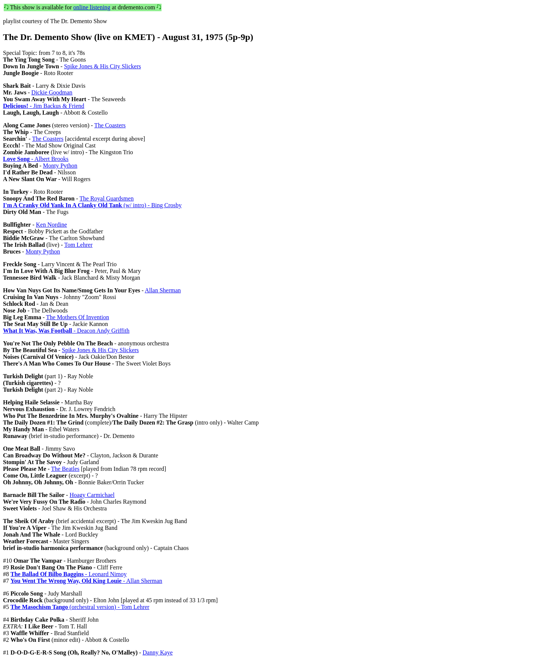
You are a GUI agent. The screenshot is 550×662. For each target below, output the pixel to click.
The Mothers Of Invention (77, 317)
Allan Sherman (163, 290)
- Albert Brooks (35, 159)
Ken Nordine (51, 224)
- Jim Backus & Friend (43, 106)
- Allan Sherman (86, 581)
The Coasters (110, 125)
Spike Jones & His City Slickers (102, 66)
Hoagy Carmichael (92, 495)
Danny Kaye (157, 652)
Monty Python (60, 165)
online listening (91, 7)
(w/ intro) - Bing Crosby (92, 205)
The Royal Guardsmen (107, 198)
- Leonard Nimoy (68, 574)
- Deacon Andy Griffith (66, 330)
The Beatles (65, 469)
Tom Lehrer (78, 245)
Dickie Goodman (52, 92)
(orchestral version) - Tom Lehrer (79, 607)
